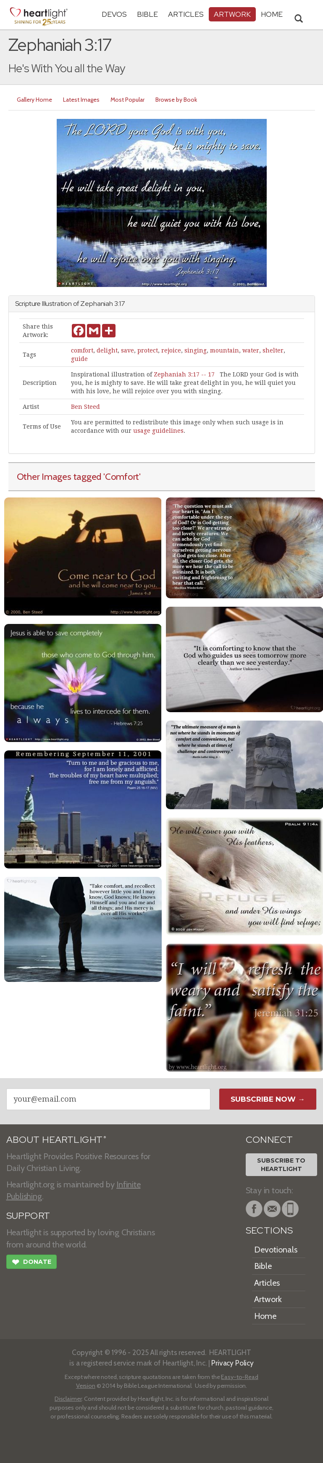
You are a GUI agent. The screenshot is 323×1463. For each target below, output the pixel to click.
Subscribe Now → (268, 1099)
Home (265, 1316)
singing (195, 350)
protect (147, 350)
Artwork (232, 14)
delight (107, 350)
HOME (272, 14)
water (250, 350)
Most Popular (127, 99)
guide (79, 358)
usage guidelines (158, 430)
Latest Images (81, 99)
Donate (31, 1263)
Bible (147, 14)
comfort (82, 350)
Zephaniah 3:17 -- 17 (184, 374)
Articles (186, 14)
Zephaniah (96, 303)
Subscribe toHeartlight (281, 1165)
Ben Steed (85, 406)
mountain (224, 350)
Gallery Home (34, 99)
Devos (114, 14)
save (127, 350)
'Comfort (121, 476)
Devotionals (275, 1250)
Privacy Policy (232, 1362)
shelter (273, 350)
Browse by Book (176, 99)
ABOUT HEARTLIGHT (56, 1140)
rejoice (171, 350)
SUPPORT (28, 1216)
